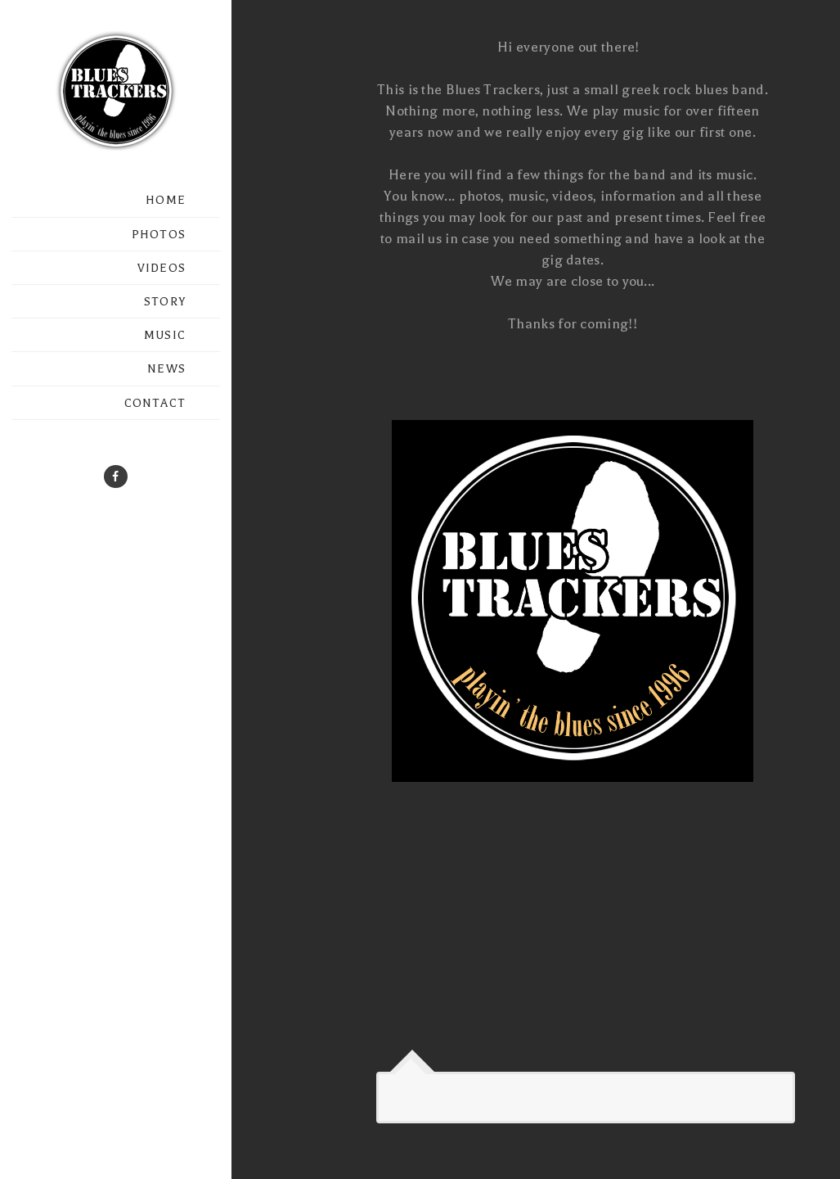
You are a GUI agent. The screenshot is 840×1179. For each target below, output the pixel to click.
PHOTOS (159, 235)
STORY (165, 302)
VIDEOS (161, 268)
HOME (166, 200)
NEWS (166, 369)
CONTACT (155, 403)
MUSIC (165, 335)
